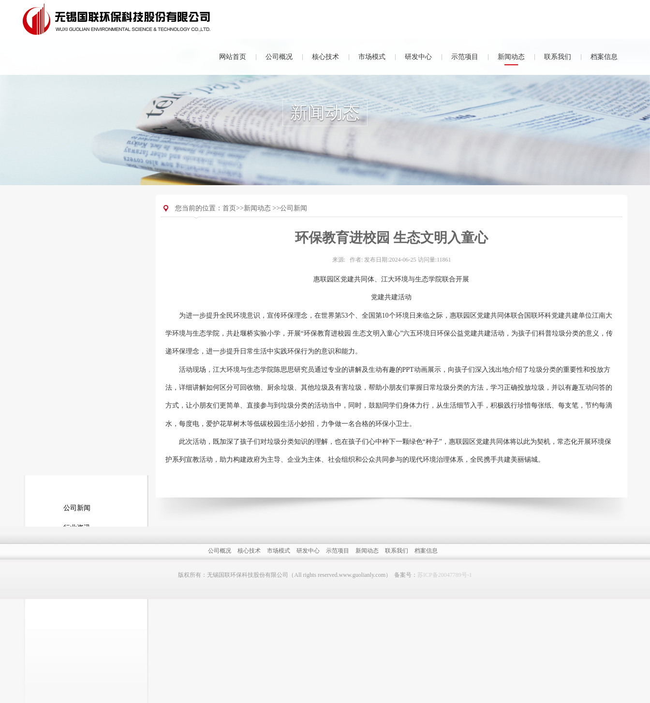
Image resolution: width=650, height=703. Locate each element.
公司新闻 (76, 246)
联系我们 (557, 56)
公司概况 (279, 56)
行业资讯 (76, 266)
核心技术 (325, 56)
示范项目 (464, 56)
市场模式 (371, 56)
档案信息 (604, 56)
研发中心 (418, 56)
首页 (229, 230)
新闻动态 (511, 56)
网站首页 (232, 56)
